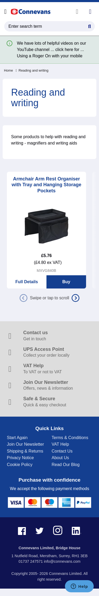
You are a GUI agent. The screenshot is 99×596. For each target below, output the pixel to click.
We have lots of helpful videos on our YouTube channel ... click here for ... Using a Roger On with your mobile (51, 49)
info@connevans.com (62, 561)
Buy (66, 282)
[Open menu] (5, 11)
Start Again (17, 437)
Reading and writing (32, 70)
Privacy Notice (20, 457)
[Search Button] (89, 25)
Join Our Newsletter (25, 444)
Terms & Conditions (70, 437)
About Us (60, 457)
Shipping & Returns (25, 451)
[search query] (49, 26)
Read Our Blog (66, 464)
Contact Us (62, 451)
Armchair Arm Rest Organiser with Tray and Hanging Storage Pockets (46, 184)
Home (8, 70)
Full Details (26, 282)
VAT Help (60, 444)
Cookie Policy (19, 464)
